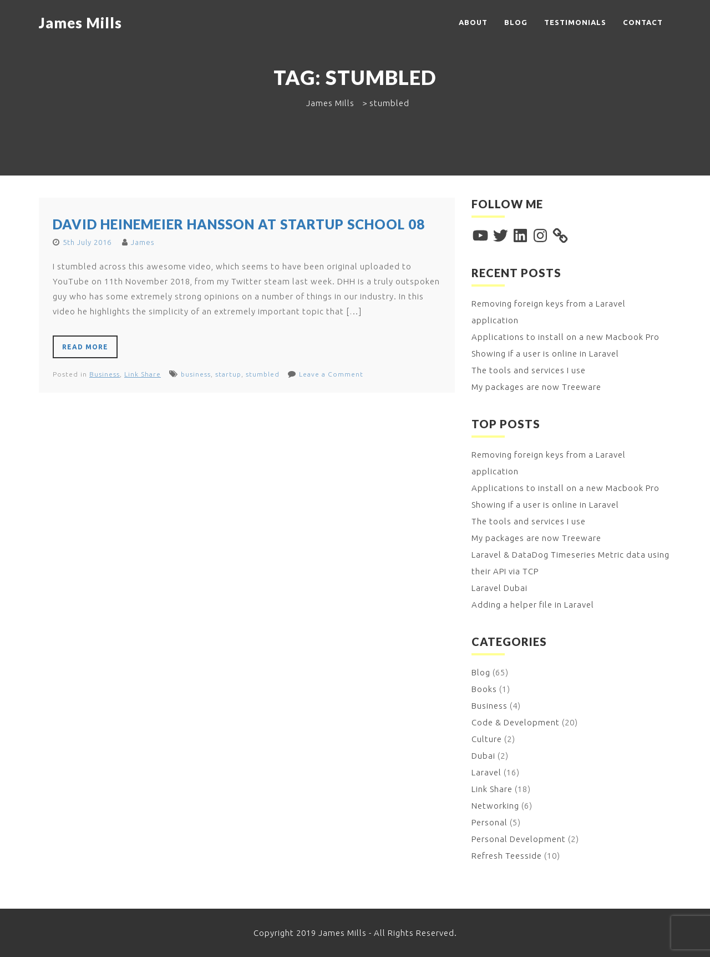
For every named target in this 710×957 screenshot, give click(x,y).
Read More (85, 346)
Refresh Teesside (506, 855)
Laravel (486, 772)
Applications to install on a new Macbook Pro (565, 337)
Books (484, 689)
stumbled (263, 374)
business (196, 374)
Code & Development (515, 722)
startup (228, 374)
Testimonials (575, 22)
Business (104, 374)
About (473, 22)
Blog (516, 22)
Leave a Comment (331, 374)
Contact (643, 22)
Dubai (483, 755)
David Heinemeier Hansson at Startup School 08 (239, 224)
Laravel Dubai (499, 588)
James (142, 242)
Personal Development (518, 839)
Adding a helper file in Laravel (532, 604)
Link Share (142, 374)
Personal (489, 822)
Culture (486, 739)
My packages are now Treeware (536, 387)
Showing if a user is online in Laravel (545, 353)
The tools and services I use (528, 370)
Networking (495, 805)
